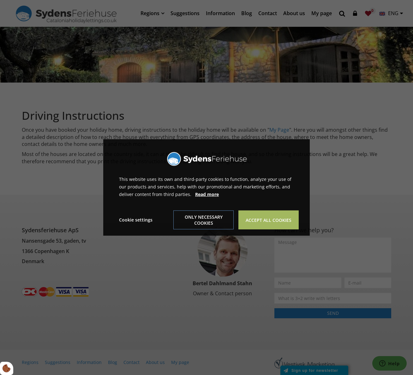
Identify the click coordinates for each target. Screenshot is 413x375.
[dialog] (206, 187)
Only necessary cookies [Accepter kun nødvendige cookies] (204, 220)
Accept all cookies (268, 220)
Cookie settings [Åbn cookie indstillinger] (136, 220)
